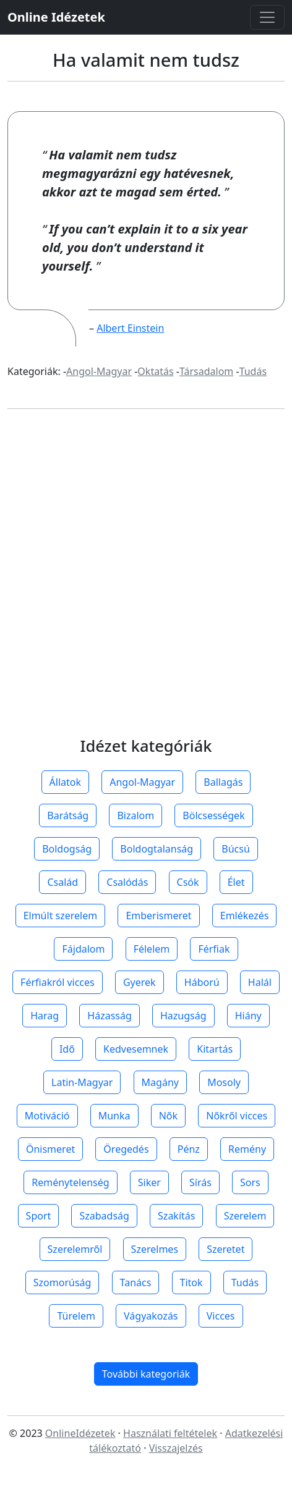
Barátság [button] (67, 815)
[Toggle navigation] (267, 17)
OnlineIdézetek (80, 1433)
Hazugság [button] (183, 1015)
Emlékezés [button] (244, 915)
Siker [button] (149, 1182)
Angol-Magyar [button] (142, 782)
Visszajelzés (176, 1448)
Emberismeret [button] (158, 915)
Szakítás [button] (176, 1216)
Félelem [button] (152, 949)
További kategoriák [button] (146, 1374)
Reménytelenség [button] (70, 1182)
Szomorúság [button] (62, 1282)
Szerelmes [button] (154, 1249)
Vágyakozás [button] (151, 1316)
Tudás (253, 371)
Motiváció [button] (47, 1115)
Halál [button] (260, 982)
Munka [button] (114, 1115)
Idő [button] (67, 1049)
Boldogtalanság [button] (156, 849)
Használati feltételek (170, 1433)
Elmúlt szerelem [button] (61, 915)
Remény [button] (247, 1149)
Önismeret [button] (50, 1149)
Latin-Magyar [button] (82, 1082)
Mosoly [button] (224, 1082)
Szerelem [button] (245, 1216)
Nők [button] (168, 1115)
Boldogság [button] (67, 849)
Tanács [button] (136, 1282)
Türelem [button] (76, 1316)
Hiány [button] (248, 1015)
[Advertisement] (146, 584)
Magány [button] (160, 1082)
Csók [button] (188, 882)
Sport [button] (38, 1216)
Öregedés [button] (125, 1149)
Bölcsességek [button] (213, 815)
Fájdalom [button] (83, 949)
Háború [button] (202, 982)
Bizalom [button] (135, 815)
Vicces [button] (221, 1316)
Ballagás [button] (223, 782)
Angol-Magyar (99, 371)
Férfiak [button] (214, 949)
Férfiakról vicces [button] (57, 982)
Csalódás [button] (127, 882)
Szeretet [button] (225, 1249)
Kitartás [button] (215, 1049)
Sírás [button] (200, 1182)
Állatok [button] (65, 782)
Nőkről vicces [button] (236, 1115)
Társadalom (206, 371)
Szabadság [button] (104, 1216)
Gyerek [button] (139, 982)
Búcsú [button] (235, 849)
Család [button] (62, 882)
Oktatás (155, 371)
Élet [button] (236, 882)
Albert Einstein (130, 328)
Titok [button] (191, 1282)
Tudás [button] (245, 1282)
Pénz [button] (189, 1149)
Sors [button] (250, 1182)
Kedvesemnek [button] (135, 1049)
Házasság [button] (109, 1015)
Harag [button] (44, 1015)
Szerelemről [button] (75, 1249)
